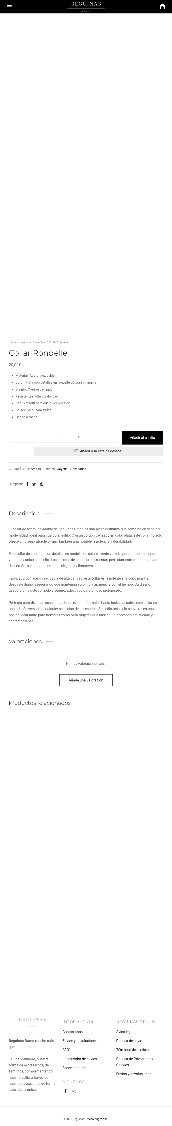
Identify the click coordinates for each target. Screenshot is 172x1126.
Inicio (12, 445)
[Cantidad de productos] (20, 540)
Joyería (24, 445)
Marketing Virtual (98, 1119)
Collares (49, 570)
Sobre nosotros (74, 1068)
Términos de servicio (132, 1050)
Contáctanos (72, 1032)
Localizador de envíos (79, 1059)
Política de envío (129, 1041)
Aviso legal (124, 1032)
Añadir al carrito (98, 540)
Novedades (78, 570)
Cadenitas (38, 445)
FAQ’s (66, 1050)
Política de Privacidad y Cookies (134, 1062)
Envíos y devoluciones (79, 1041)
